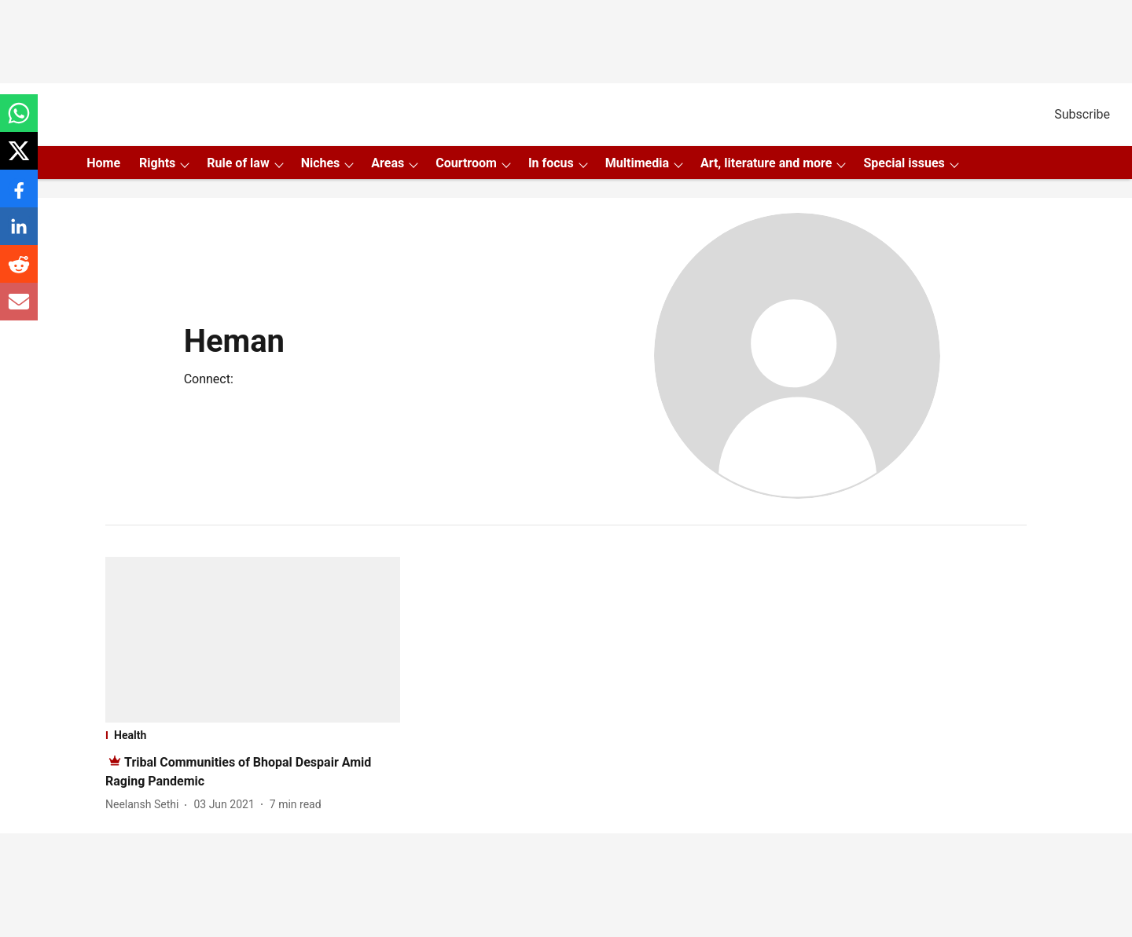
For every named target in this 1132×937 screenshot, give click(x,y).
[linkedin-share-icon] (18, 234)
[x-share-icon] (18, 159)
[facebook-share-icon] (18, 196)
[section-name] (252, 735)
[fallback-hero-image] (252, 640)
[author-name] (145, 804)
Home (103, 163)
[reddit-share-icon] (18, 272)
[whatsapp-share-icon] (18, 121)
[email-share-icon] (18, 309)
